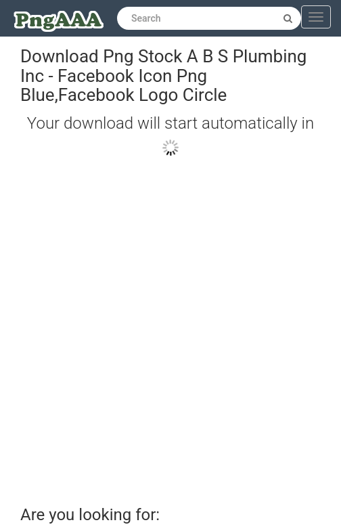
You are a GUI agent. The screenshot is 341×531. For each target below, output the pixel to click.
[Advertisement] (160, 325)
